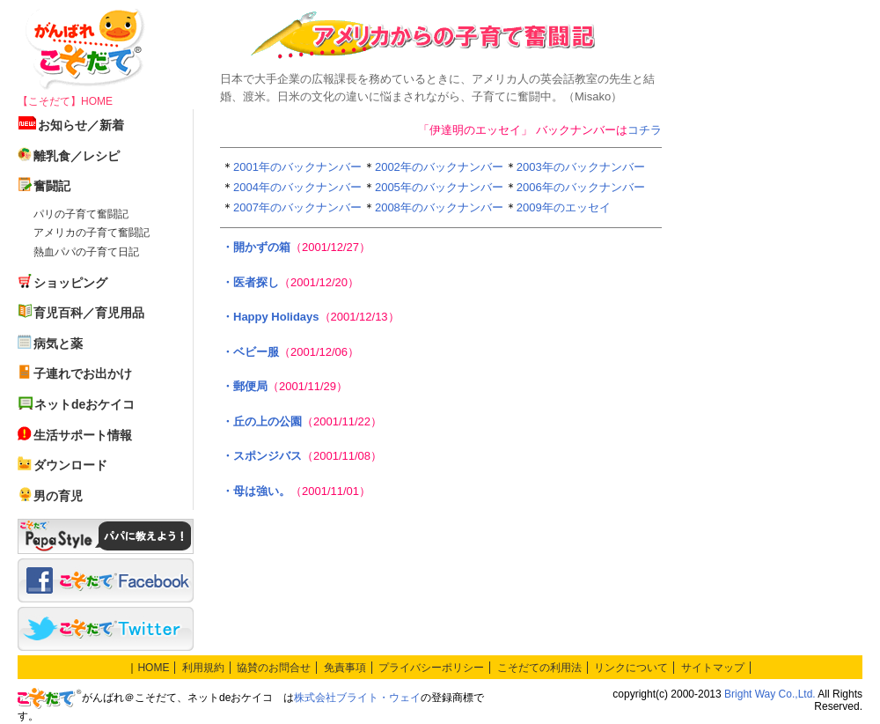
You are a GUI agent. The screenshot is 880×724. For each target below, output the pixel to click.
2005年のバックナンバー (439, 187)
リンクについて (631, 667)
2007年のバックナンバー (297, 207)
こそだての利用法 (539, 667)
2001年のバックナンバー (297, 167)
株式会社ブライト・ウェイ (357, 697)
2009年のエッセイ (564, 207)
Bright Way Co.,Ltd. (770, 694)
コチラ (644, 130)
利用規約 (203, 667)
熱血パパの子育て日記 (86, 252)
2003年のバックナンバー (581, 167)
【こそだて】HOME (65, 101)
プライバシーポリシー (431, 667)
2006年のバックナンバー (581, 187)
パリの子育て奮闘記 (80, 214)
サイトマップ (712, 667)
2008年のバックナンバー (439, 207)
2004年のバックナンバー (297, 187)
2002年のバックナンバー (439, 167)
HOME (153, 667)
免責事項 (345, 667)
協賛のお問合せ (274, 667)
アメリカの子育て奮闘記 (91, 232)
